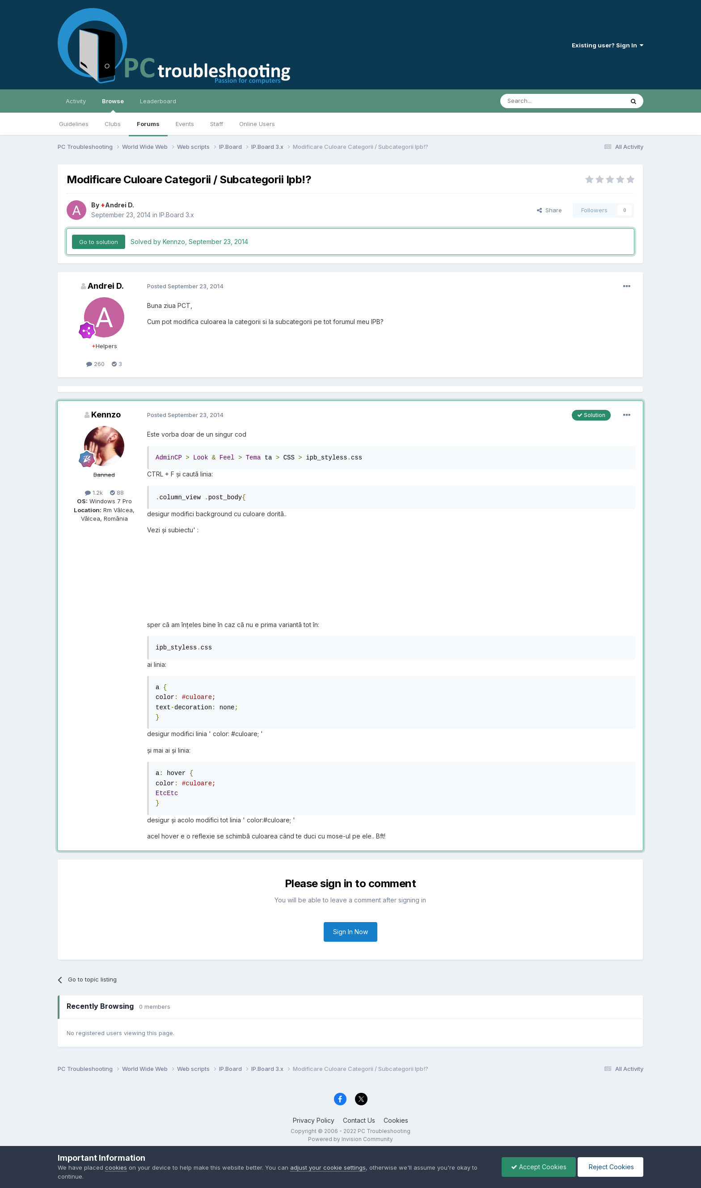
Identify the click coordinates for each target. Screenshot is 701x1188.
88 (117, 492)
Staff (216, 123)
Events (185, 123)
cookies (116, 1167)
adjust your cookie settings (328, 1167)
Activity (76, 101)
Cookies (396, 1120)
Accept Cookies (538, 1167)
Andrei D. (117, 205)
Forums (148, 123)
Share (549, 210)
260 (95, 363)
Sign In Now (350, 931)
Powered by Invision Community (350, 1139)
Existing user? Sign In (607, 45)
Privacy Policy (313, 1120)
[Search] (539, 101)
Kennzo (106, 414)
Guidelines (74, 123)
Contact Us (359, 1120)
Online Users (257, 123)
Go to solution (98, 241)
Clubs (113, 123)
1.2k (94, 492)
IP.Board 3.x (176, 215)
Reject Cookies (610, 1167)
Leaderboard (158, 101)
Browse (113, 105)
